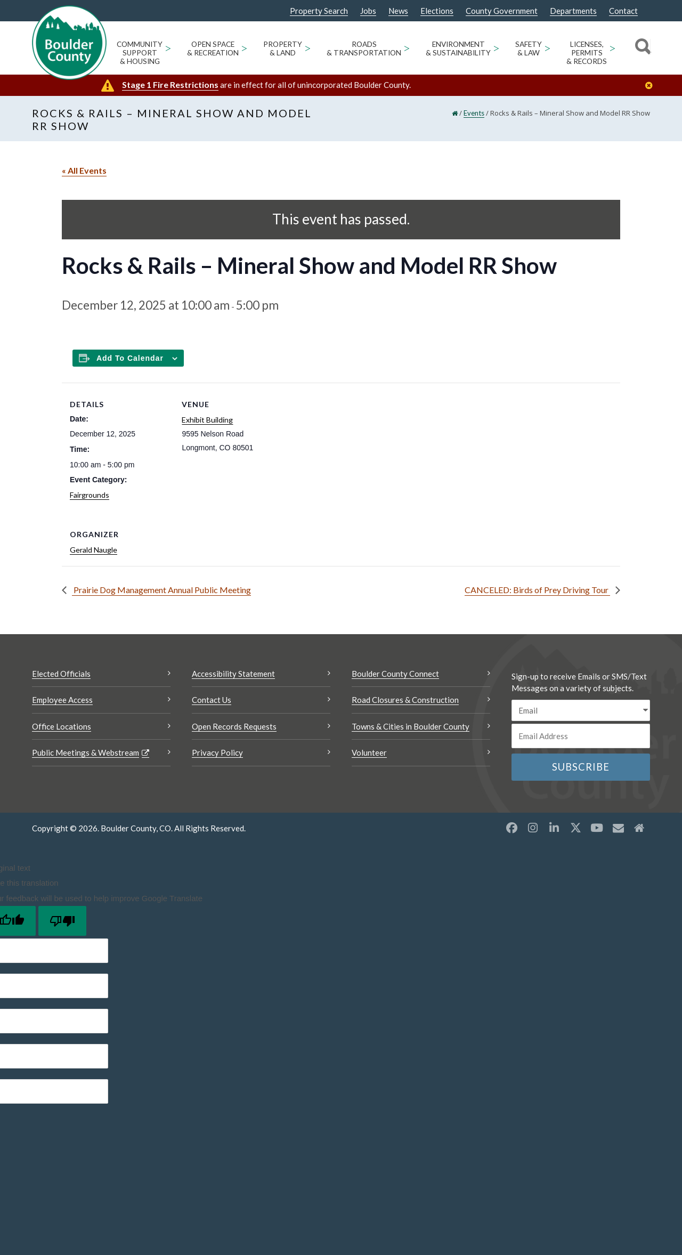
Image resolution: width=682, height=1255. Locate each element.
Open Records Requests (234, 726)
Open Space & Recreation (213, 48)
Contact (623, 11)
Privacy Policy (217, 752)
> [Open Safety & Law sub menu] (547, 47)
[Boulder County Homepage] (69, 42)
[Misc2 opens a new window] (639, 827)
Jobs (368, 11)
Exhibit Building (207, 419)
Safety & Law (528, 48)
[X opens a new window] (575, 827)
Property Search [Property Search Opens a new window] (319, 11)
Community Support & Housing (140, 53)
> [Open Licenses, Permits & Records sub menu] (612, 47)
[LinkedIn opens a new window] (554, 827)
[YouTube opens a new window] (596, 827)
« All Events (84, 170)
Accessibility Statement (233, 673)
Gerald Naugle (93, 549)
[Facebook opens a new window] (511, 827)
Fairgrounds (89, 494)
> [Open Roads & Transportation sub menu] (407, 47)
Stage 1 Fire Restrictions (170, 84)
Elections (436, 11)
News (398, 11)
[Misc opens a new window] (618, 827)
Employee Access (62, 700)
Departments (573, 11)
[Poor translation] (62, 921)
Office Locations (61, 726)
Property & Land (282, 48)
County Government (502, 11)
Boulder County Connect (395, 673)
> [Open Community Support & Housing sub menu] (168, 47)
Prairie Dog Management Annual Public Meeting (161, 590)
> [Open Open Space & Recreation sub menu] (244, 47)
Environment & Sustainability (458, 48)
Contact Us (211, 700)
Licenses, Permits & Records (586, 53)
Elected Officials (61, 673)
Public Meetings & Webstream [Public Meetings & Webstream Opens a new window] (85, 752)
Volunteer (369, 752)
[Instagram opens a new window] (532, 827)
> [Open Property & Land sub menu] (308, 47)
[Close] (651, 85)
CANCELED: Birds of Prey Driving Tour (537, 590)
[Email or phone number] (581, 736)
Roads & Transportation (364, 48)
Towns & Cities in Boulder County (410, 726)
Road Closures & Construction (405, 700)
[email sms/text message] (581, 711)
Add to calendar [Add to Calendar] (130, 358)
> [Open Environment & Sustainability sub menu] (496, 47)
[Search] (641, 48)
